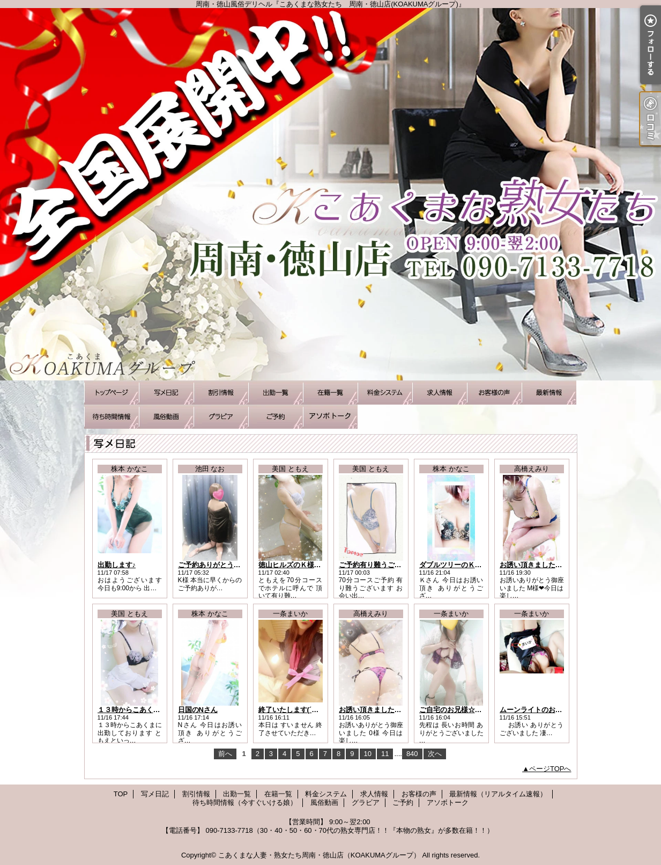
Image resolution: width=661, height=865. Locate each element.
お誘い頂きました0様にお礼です (389, 710)
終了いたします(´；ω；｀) (299, 710)
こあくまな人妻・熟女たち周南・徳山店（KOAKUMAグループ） (319, 855)
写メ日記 (166, 392)
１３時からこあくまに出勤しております (160, 710)
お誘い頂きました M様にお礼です (552, 565)
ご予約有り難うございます (380, 565)
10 (368, 754)
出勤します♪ (117, 565)
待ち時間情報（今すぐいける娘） (111, 417)
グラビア (221, 417)
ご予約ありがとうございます (223, 565)
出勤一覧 (275, 392)
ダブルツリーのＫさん (454, 565)
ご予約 (275, 417)
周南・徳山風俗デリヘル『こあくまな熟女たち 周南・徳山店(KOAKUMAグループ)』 (330, 194)
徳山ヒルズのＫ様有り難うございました (321, 565)
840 (412, 754)
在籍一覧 (330, 392)
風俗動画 (166, 417)
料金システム (385, 392)
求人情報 (439, 392)
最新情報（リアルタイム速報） (549, 392)
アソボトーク (330, 417)
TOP (111, 392)
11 (385, 754)
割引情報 (221, 392)
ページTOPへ (550, 769)
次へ (435, 754)
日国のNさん (198, 710)
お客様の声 (494, 392)
